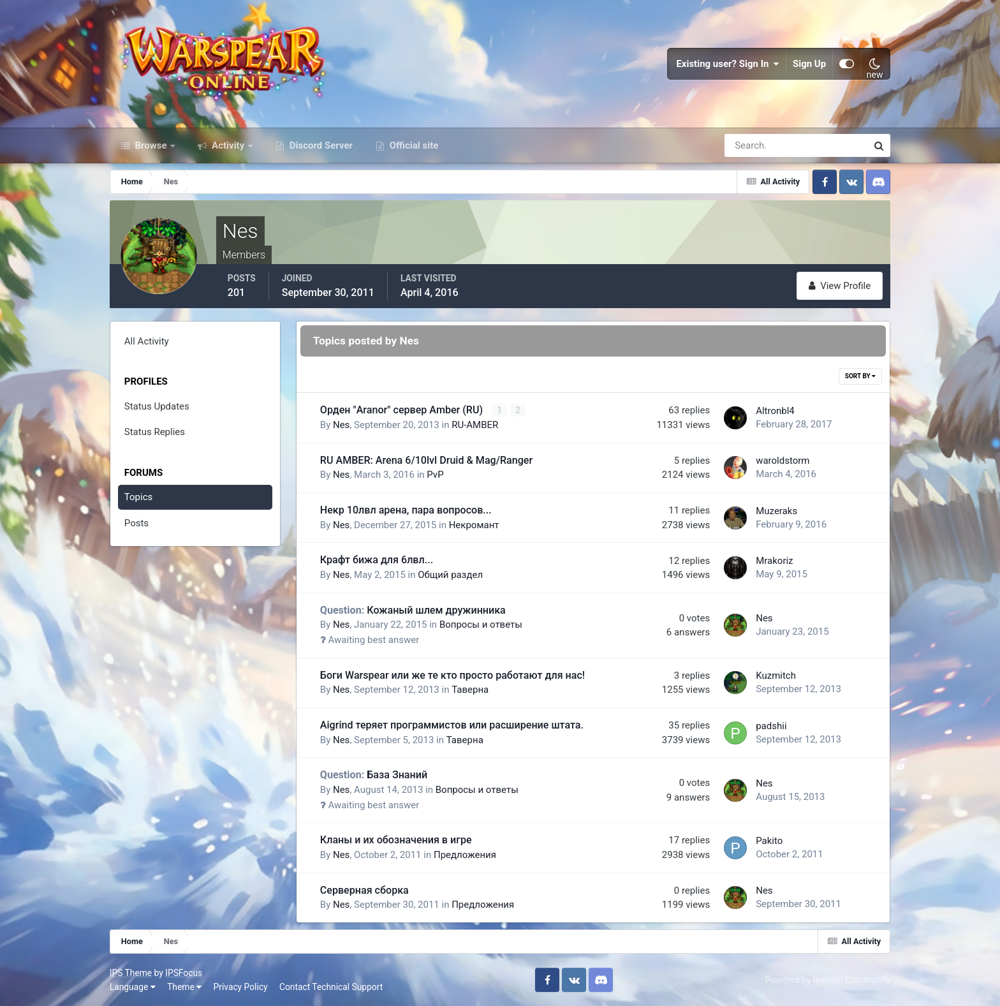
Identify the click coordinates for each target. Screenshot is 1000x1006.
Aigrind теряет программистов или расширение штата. (452, 725)
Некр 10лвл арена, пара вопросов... (406, 510)
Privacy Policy (241, 987)
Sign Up (809, 64)
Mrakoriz (774, 560)
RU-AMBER (475, 425)
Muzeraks (776, 511)
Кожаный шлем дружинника (413, 610)
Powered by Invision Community (827, 980)
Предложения (465, 855)
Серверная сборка (364, 890)
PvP (435, 474)
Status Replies (154, 432)
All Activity (146, 341)
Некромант (474, 525)
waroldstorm (782, 460)
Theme (184, 987)
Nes (341, 425)
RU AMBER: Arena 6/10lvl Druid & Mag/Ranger (426, 460)
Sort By (860, 376)
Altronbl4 (775, 411)
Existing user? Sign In (727, 63)
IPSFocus (183, 973)
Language (133, 987)
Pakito (769, 841)
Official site (412, 145)
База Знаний (373, 775)
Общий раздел (450, 575)
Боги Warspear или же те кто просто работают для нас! (452, 675)
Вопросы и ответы (480, 624)
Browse (151, 145)
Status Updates (156, 406)
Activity (228, 145)
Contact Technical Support (331, 987)
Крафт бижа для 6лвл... (376, 560)
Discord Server (320, 145)
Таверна (470, 689)
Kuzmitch (776, 675)
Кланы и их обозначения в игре (396, 840)
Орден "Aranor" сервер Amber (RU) (402, 410)
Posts (136, 523)
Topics (138, 497)
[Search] (751, 145)
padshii (771, 726)
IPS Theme (131, 973)
